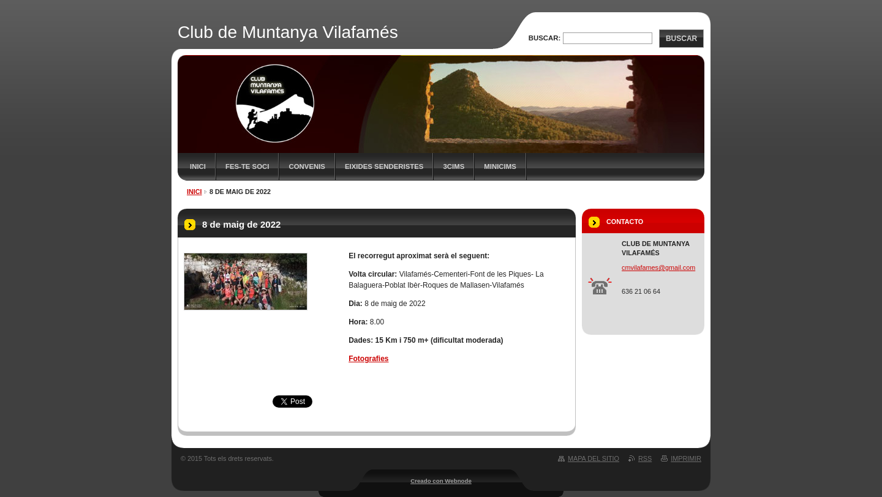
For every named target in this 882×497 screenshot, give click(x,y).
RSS (645, 458)
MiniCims (500, 166)
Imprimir (686, 458)
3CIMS (453, 166)
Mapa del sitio (593, 458)
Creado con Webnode (441, 480)
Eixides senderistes (384, 166)
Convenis (306, 166)
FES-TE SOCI (247, 166)
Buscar (681, 38)
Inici (198, 166)
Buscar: (545, 38)
